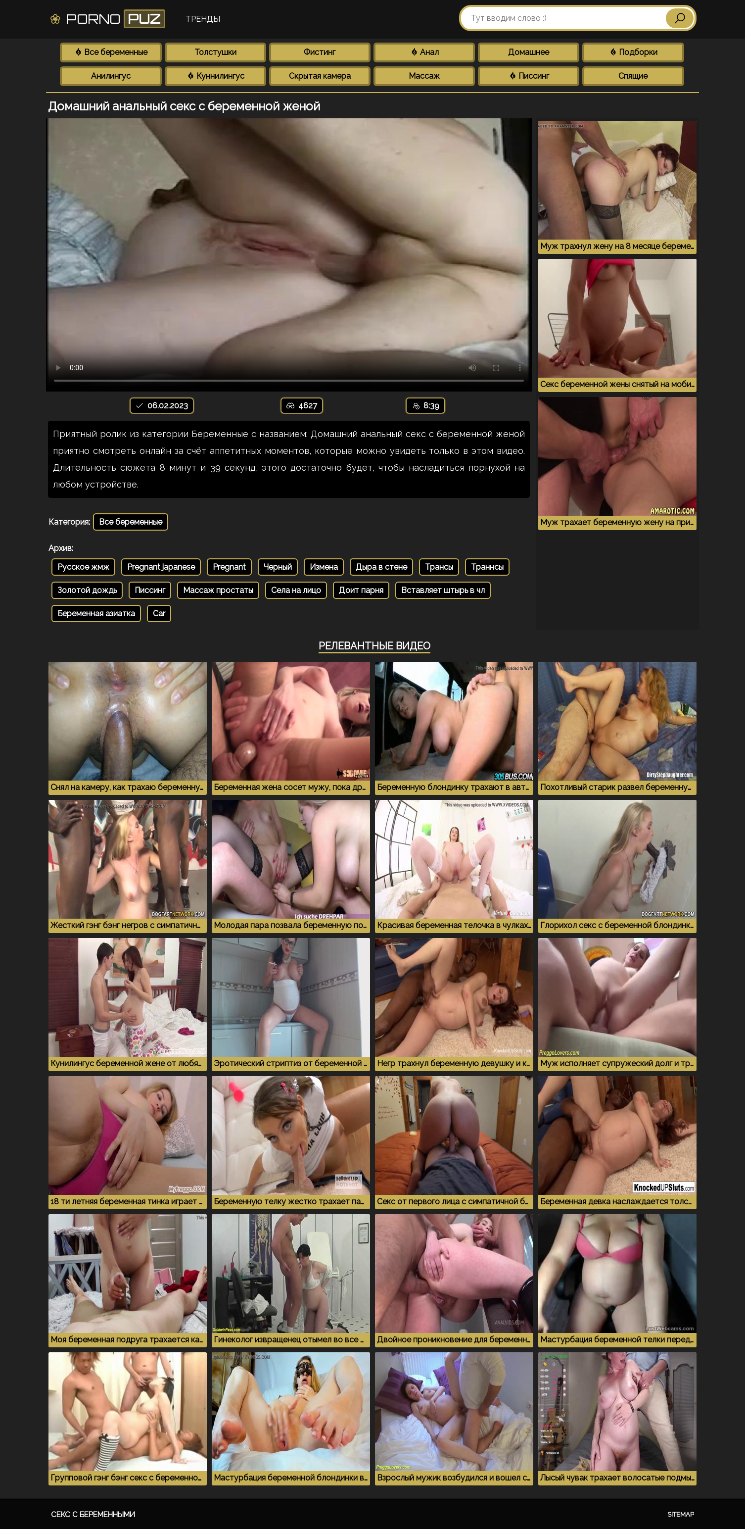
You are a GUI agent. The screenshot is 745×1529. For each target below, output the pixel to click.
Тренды (203, 19)
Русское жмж (83, 567)
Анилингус (111, 76)
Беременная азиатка (96, 613)
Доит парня (361, 590)
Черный (278, 567)
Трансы (439, 567)
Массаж (424, 76)
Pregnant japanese (161, 567)
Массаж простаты (218, 590)
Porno (107, 18)
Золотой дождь (87, 590)
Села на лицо (296, 590)
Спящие (633, 76)
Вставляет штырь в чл (443, 590)
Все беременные (110, 52)
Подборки (633, 52)
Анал (424, 52)
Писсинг (529, 76)
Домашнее (528, 52)
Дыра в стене (381, 567)
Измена (324, 567)
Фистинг (319, 52)
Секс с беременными (93, 1514)
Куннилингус (215, 76)
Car (159, 613)
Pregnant (229, 567)
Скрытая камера (320, 76)
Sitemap (680, 1514)
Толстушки (215, 52)
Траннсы (487, 567)
